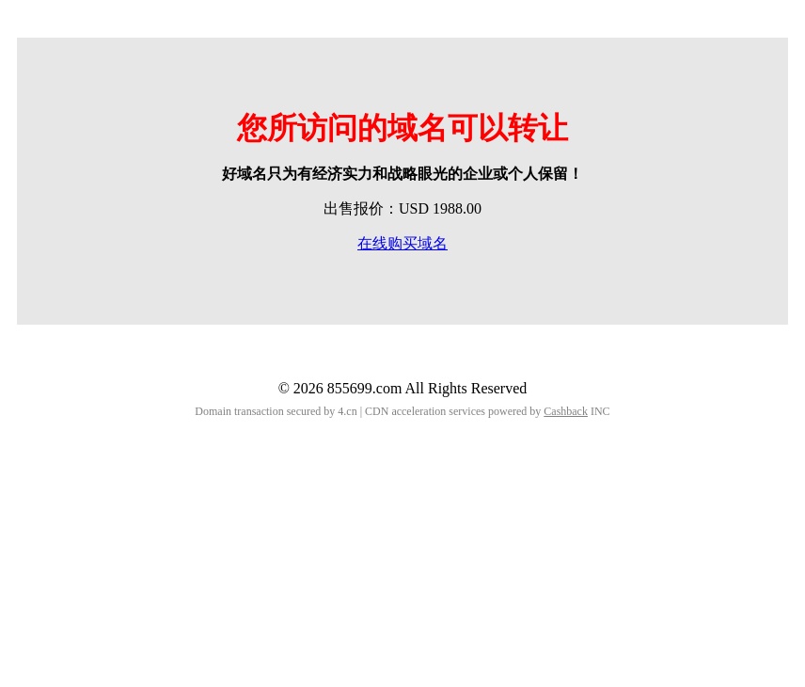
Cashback (566, 411)
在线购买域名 (402, 243)
